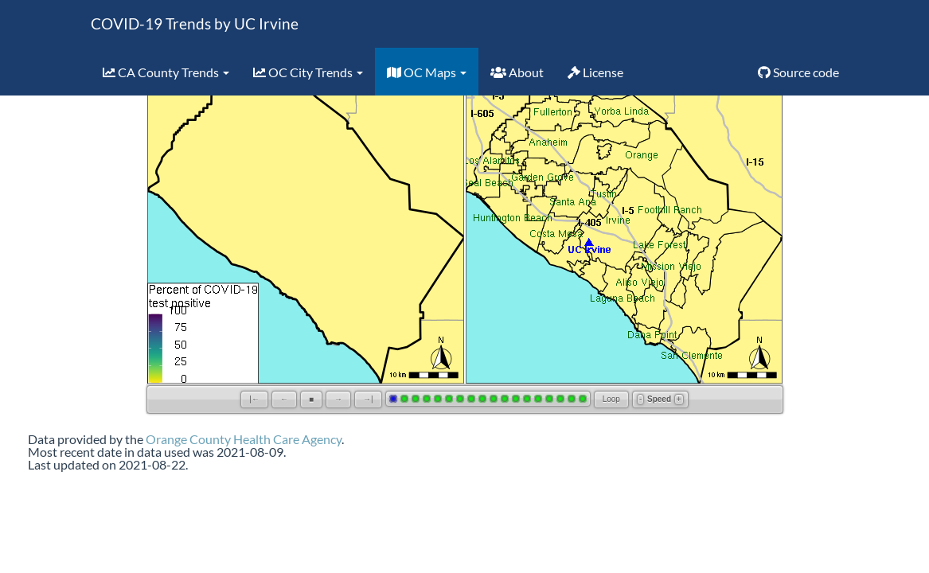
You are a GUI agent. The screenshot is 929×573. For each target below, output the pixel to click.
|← (254, 399)
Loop (611, 399)
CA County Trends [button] (166, 72)
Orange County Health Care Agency (244, 438)
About (517, 72)
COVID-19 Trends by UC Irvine (195, 23)
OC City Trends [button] (308, 72)
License (595, 72)
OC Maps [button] (426, 72)
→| (368, 399)
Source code (798, 72)
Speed (659, 399)
